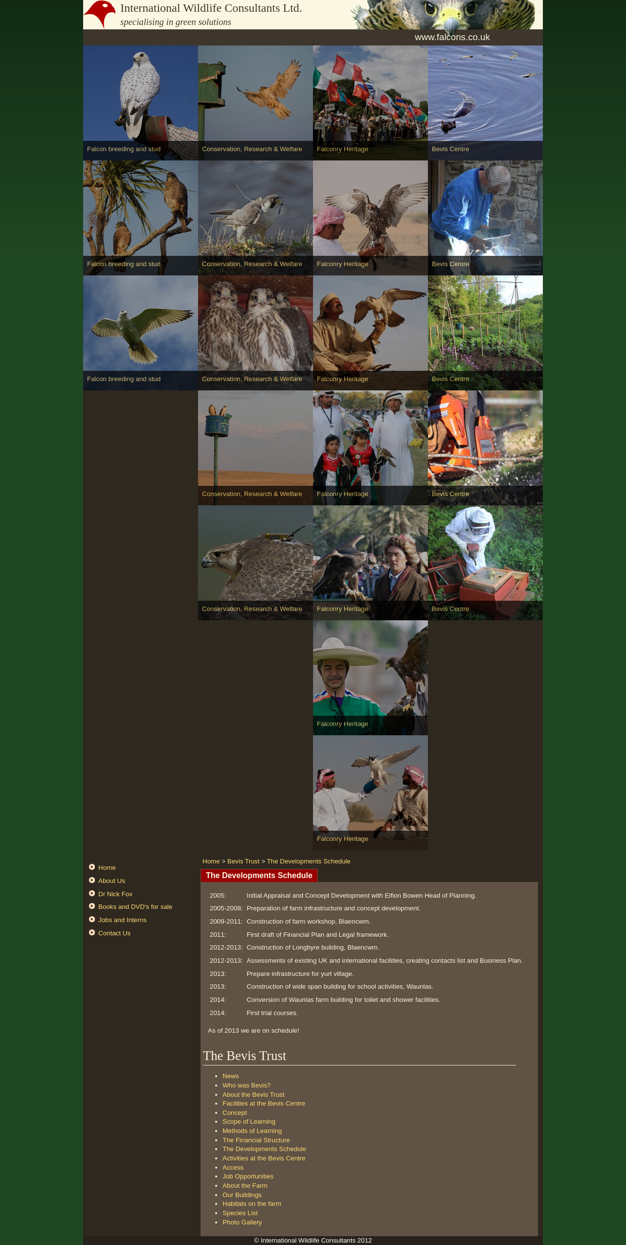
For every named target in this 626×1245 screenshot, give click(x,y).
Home (107, 867)
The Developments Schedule (309, 861)
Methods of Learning (252, 1130)
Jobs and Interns (122, 920)
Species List (240, 1213)
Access (233, 1167)
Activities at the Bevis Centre (264, 1158)
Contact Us (114, 933)
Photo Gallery (242, 1222)
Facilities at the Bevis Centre (264, 1103)
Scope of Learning (249, 1121)
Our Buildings (242, 1195)
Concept (235, 1112)
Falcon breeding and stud (123, 149)
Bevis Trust (243, 861)
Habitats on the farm (252, 1203)
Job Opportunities (248, 1176)
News (231, 1076)
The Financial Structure (256, 1140)
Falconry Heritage (342, 149)
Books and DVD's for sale (135, 906)
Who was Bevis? (247, 1085)
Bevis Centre (450, 149)
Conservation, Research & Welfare (252, 149)
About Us (111, 880)
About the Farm (245, 1185)
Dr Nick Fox (115, 894)
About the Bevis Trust (254, 1094)
